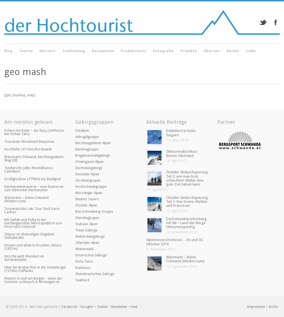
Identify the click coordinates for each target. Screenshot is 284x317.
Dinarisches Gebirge (90, 255)
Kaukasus (82, 268)
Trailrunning (73, 51)
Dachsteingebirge (88, 168)
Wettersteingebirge (90, 237)
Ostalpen (82, 131)
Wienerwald (84, 249)
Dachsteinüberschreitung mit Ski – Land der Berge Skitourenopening (186, 223)
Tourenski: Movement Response (29, 142)
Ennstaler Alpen (87, 174)
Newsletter (119, 307)
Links (251, 51)
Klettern (47, 51)
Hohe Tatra (84, 261)
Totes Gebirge (86, 230)
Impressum (256, 307)
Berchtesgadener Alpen (93, 143)
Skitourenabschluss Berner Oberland (181, 153)
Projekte (188, 51)
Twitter (102, 307)
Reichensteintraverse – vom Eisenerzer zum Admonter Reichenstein (34, 188)
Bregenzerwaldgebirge (92, 156)
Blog (8, 51)
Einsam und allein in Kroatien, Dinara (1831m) (33, 247)
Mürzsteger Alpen (88, 193)
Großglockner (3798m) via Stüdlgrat (32, 179)
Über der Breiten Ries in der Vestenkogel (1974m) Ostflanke (35, 269)
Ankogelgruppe (87, 137)
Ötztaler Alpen (86, 205)
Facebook (69, 307)
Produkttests (133, 51)
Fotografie (163, 51)
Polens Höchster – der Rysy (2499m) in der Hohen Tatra (34, 132)
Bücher (233, 51)
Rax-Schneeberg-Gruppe (94, 212)
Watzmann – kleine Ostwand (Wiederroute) (26, 199)
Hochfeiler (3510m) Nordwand (27, 149)
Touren (26, 51)
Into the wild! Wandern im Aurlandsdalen (24, 258)
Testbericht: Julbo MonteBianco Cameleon (28, 169)
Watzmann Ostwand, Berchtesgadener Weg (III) (34, 158)
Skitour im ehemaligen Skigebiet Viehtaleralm (29, 236)
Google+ (87, 307)
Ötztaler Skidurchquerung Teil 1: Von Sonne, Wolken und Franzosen (187, 201)
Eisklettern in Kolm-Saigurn (181, 133)
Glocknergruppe (88, 180)
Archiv (273, 307)
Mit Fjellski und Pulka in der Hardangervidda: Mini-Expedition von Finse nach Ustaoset (33, 223)
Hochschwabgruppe (90, 187)
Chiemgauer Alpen (89, 162)
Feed (133, 307)
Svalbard (82, 280)
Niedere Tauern (87, 199)
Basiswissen (103, 51)
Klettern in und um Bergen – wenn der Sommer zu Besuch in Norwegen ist (33, 280)
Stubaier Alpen (86, 224)
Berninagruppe (86, 149)
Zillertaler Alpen (87, 243)
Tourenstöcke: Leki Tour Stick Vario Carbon (32, 210)
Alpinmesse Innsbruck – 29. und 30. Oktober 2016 (174, 242)
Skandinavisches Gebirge (94, 274)
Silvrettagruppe (87, 218)
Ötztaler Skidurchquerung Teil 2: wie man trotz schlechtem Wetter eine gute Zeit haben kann (187, 178)
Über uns (212, 51)
